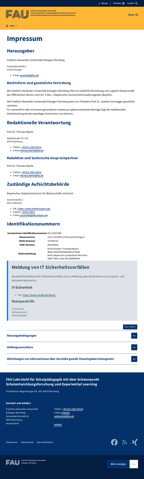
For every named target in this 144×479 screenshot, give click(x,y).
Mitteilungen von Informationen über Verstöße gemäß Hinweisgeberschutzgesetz (60, 359)
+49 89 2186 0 (28, 212)
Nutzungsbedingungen (21, 336)
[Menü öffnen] (133, 14)
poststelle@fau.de (29, 75)
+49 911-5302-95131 (32, 147)
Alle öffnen (130, 326)
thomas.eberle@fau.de (31, 150)
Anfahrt (58, 424)
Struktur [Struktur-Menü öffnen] (118, 3)
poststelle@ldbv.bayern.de (34, 215)
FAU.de (103, 3)
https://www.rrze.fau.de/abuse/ (39, 295)
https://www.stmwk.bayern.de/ (34, 208)
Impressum (11, 442)
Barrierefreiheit (45, 442)
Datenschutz (27, 442)
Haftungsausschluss (20, 347)
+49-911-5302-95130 (73, 409)
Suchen (132, 3)
